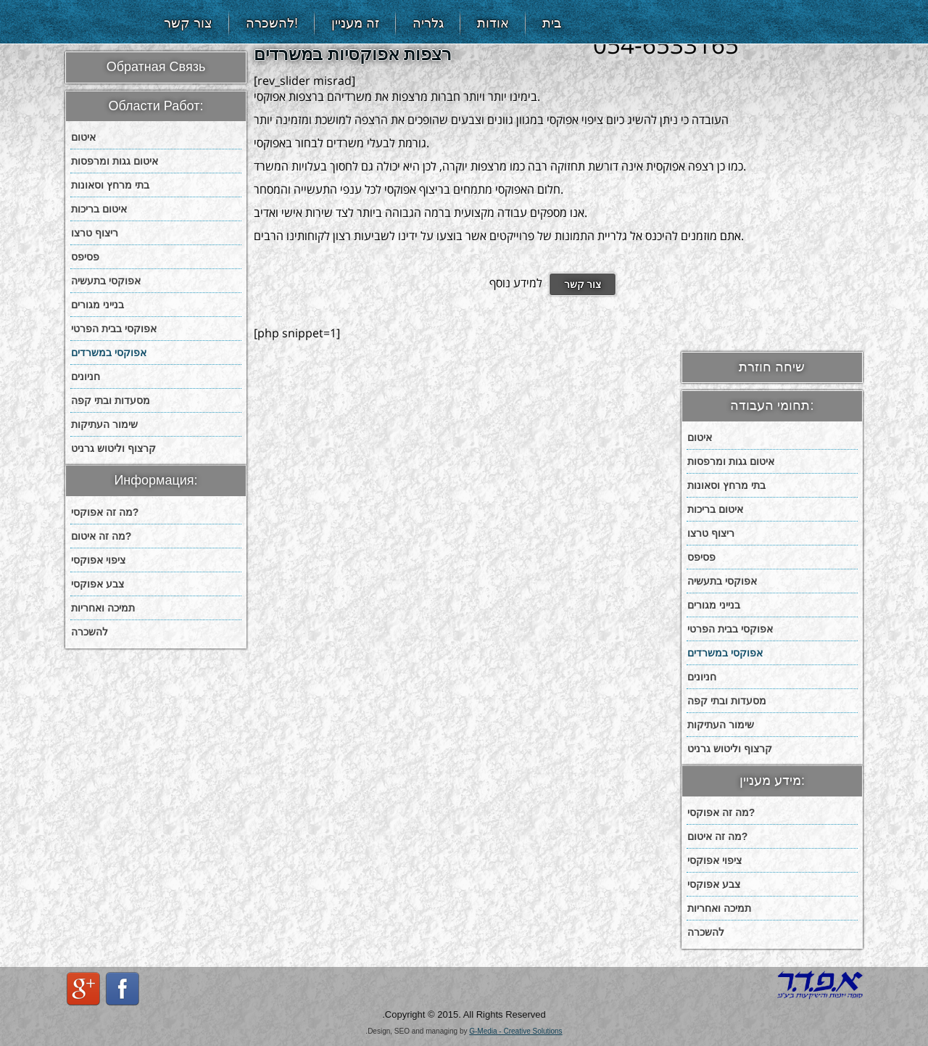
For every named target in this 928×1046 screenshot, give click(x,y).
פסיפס (85, 257)
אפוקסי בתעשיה (106, 281)
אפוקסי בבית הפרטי (114, 328)
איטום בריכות (99, 209)
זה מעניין (355, 23)
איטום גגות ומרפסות (114, 161)
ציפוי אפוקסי (98, 560)
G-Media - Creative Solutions (515, 1031)
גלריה (428, 23)
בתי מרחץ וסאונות (110, 185)
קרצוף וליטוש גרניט (113, 448)
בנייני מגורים (97, 304)
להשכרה (89, 632)
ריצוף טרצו (94, 233)
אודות (493, 23)
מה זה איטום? (101, 536)
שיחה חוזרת (772, 367)
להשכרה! (272, 23)
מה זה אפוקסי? (104, 512)
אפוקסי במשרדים (108, 352)
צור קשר (188, 23)
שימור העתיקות (104, 424)
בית (551, 23)
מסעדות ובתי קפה (110, 400)
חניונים (85, 376)
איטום (83, 137)
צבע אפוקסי (97, 584)
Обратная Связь (156, 66)
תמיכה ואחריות (103, 608)
